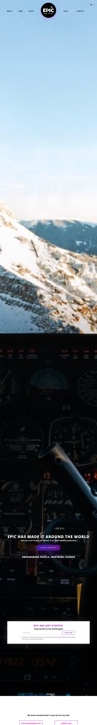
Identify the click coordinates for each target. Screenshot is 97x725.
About (9, 11)
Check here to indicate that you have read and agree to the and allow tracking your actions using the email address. (48, 638)
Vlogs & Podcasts (48, 547)
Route (31, 11)
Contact (80, 11)
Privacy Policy (60, 637)
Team (20, 11)
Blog (66, 11)
